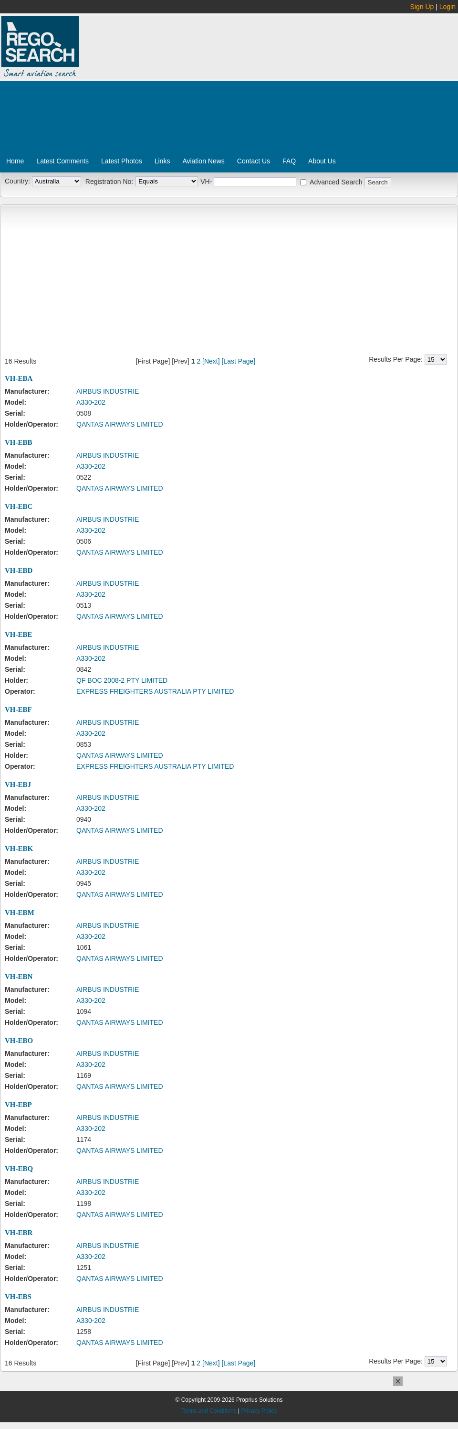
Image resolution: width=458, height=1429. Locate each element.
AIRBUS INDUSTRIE (107, 391)
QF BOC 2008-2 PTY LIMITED (121, 680)
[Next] (211, 361)
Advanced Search (336, 182)
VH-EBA (18, 378)
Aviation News (203, 161)
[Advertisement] (230, 87)
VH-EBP (18, 1104)
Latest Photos (121, 161)
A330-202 (90, 402)
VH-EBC (18, 506)
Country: (17, 181)
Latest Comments (62, 161)
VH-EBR (18, 1232)
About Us (322, 161)
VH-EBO (19, 1040)
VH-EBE (18, 634)
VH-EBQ (19, 1168)
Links (162, 161)
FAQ (289, 161)
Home (15, 161)
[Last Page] (238, 361)
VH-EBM (19, 912)
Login (447, 7)
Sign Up (422, 7)
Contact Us (253, 161)
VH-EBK (19, 848)
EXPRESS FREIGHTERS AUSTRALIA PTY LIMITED (155, 691)
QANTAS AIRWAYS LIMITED (119, 424)
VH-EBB (18, 442)
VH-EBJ (18, 784)
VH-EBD (18, 570)
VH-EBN (18, 976)
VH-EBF (18, 709)
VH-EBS (18, 1296)
